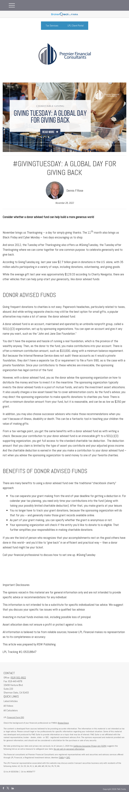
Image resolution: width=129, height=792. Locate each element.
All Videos (8, 705)
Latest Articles (11, 701)
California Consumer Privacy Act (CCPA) (89, 746)
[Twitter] (8, 788)
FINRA (61, 757)
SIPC (68, 757)
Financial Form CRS (15, 717)
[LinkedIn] (13, 788)
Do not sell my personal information (69, 749)
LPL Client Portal (76, 25)
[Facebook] (3, 788)
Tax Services (52, 25)
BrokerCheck (63, 723)
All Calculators (11, 710)
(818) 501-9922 (18, 677)
